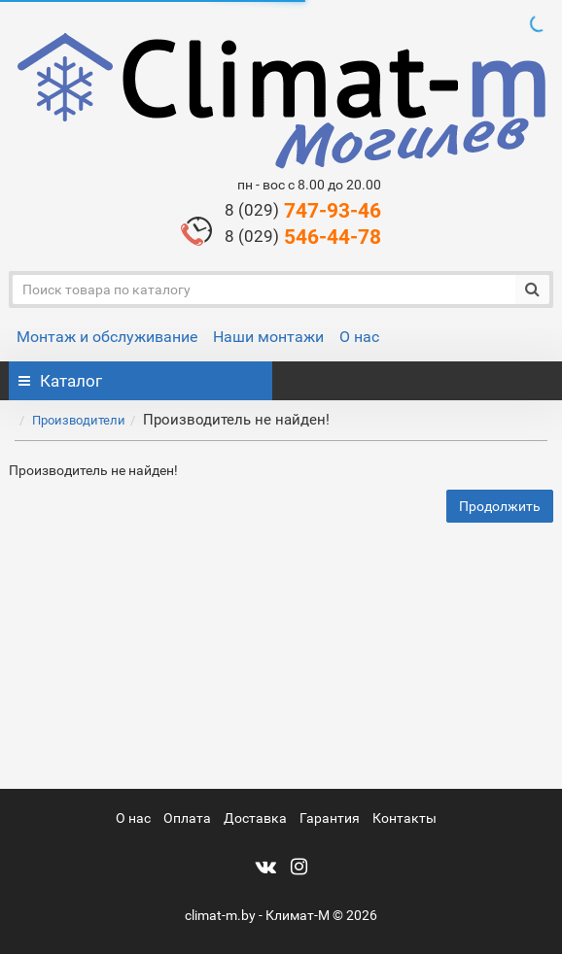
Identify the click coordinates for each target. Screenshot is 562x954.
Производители (78, 420)
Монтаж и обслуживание (107, 336)
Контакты (404, 818)
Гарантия (329, 818)
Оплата (187, 818)
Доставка (255, 818)
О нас (359, 336)
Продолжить (500, 506)
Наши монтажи (268, 336)
